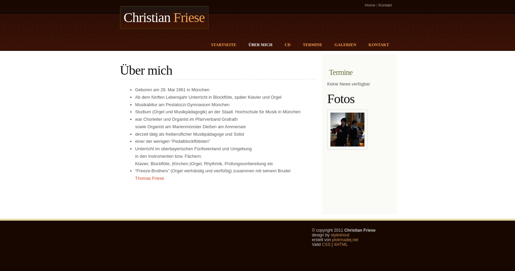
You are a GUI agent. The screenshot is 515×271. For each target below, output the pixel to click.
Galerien (345, 44)
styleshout (340, 235)
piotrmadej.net (345, 239)
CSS (326, 244)
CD (287, 44)
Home (370, 5)
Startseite (223, 44)
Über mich (260, 44)
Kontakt (385, 5)
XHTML (341, 244)
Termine (312, 44)
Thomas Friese (149, 178)
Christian (164, 17)
